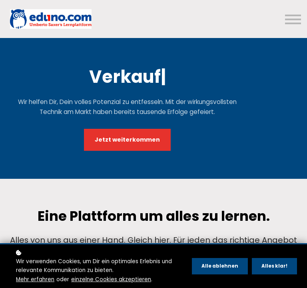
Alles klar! (274, 266)
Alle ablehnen (219, 266)
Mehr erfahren (35, 279)
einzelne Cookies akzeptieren (111, 279)
